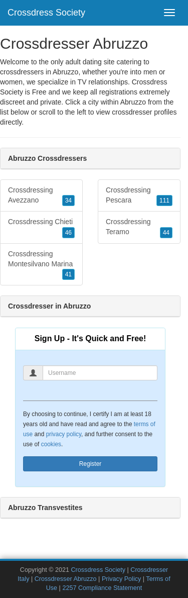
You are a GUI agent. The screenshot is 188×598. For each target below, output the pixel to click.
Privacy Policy (121, 578)
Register (90, 463)
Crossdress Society (46, 13)
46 (68, 232)
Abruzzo (133, 102)
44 (166, 232)
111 (164, 200)
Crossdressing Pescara (139, 196)
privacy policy (63, 434)
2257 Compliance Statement (102, 587)
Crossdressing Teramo (139, 228)
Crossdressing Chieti (41, 228)
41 (68, 274)
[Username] (100, 372)
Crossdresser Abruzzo (66, 578)
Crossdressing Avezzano (41, 196)
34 (68, 200)
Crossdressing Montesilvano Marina (41, 265)
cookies (51, 444)
